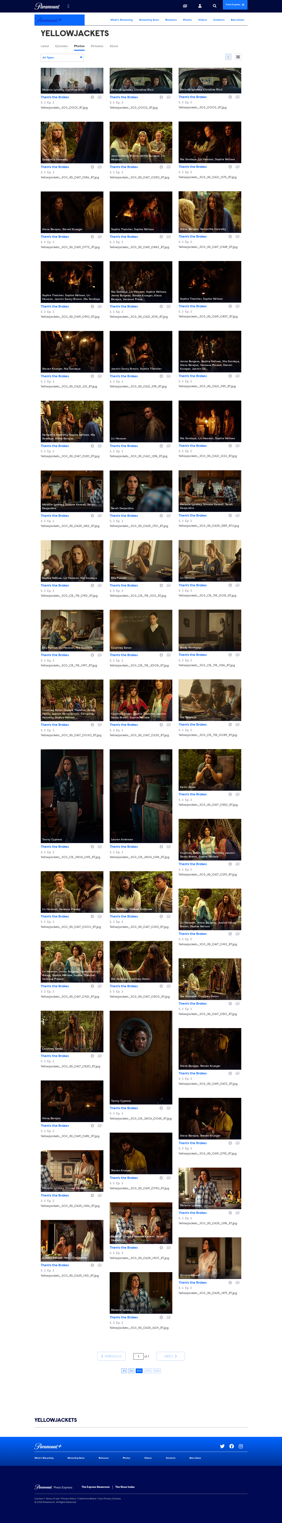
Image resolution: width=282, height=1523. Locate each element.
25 (124, 1365)
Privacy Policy (68, 1492)
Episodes (67, 46)
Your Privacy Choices (110, 1492)
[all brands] (68, 6)
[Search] (200, 6)
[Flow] (228, 58)
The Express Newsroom (96, 1481)
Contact (39, 1492)
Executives (237, 19)
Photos (187, 19)
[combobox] (62, 59)
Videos (202, 19)
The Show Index (125, 1481)
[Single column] (238, 58)
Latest (46, 46)
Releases (171, 19)
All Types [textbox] (48, 59)
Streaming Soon (149, 19)
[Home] (53, 1481)
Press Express (228, 6)
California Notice (87, 1492)
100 (139, 1365)
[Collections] (170, 6)
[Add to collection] (99, 98)
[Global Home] (47, 6)
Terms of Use (52, 1492)
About (130, 46)
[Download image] (92, 98)
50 (131, 1365)
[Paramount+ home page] (127, 1440)
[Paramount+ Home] (59, 19)
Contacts (219, 19)
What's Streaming (121, 19)
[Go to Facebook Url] (234, 1440)
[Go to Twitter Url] (224, 1440)
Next (170, 1354)
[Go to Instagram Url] (243, 1440)
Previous (111, 1354)
